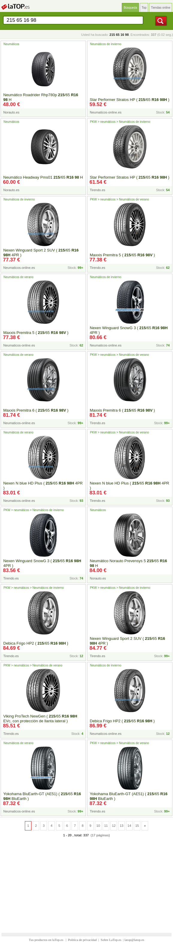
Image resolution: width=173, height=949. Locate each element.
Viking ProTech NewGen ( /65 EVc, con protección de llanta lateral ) (40, 718)
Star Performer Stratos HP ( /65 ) (129, 99)
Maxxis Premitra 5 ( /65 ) (122, 255)
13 (121, 825)
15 (137, 825)
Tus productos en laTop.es (46, 940)
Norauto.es (11, 112)
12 (114, 825)
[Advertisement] (86, 881)
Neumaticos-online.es (106, 112)
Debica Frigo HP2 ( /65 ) (35, 643)
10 (98, 825)
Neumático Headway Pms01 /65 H (43, 177)
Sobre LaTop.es (111, 940)
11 (106, 825)
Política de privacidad (82, 940)
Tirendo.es (97, 190)
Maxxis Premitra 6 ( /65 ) (36, 410)
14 (129, 825)
